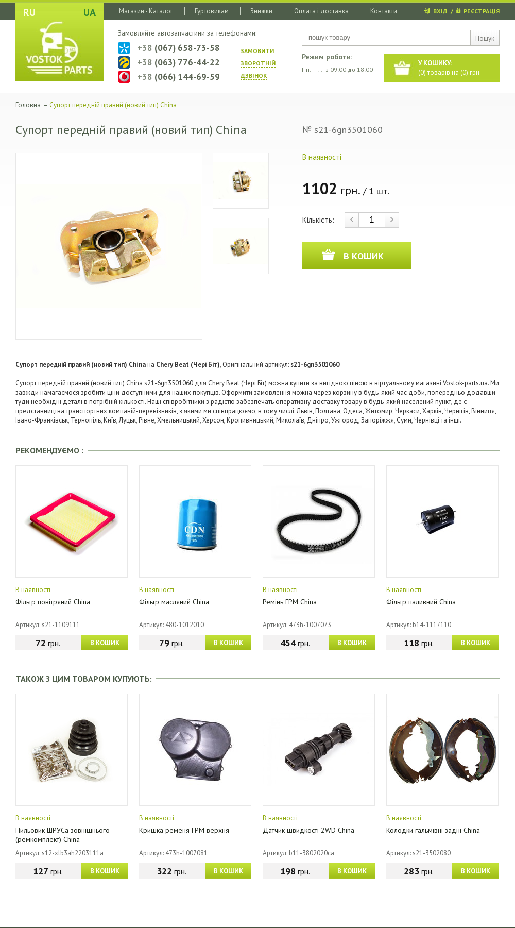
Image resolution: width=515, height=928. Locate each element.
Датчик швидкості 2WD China (308, 830)
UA (89, 12)
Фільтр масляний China (174, 601)
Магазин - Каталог (146, 11)
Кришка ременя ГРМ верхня (184, 830)
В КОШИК (104, 642)
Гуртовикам (212, 11)
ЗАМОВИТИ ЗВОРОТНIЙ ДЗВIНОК (258, 63)
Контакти (383, 11)
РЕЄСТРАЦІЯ (482, 11)
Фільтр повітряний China (52, 601)
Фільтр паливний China (421, 601)
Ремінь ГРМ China (290, 601)
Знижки (261, 11)
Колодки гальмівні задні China (433, 830)
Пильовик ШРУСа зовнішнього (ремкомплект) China (62, 834)
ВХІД (440, 11)
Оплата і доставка (321, 11)
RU (29, 12)
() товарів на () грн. (449, 68)
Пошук (484, 38)
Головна (28, 104)
